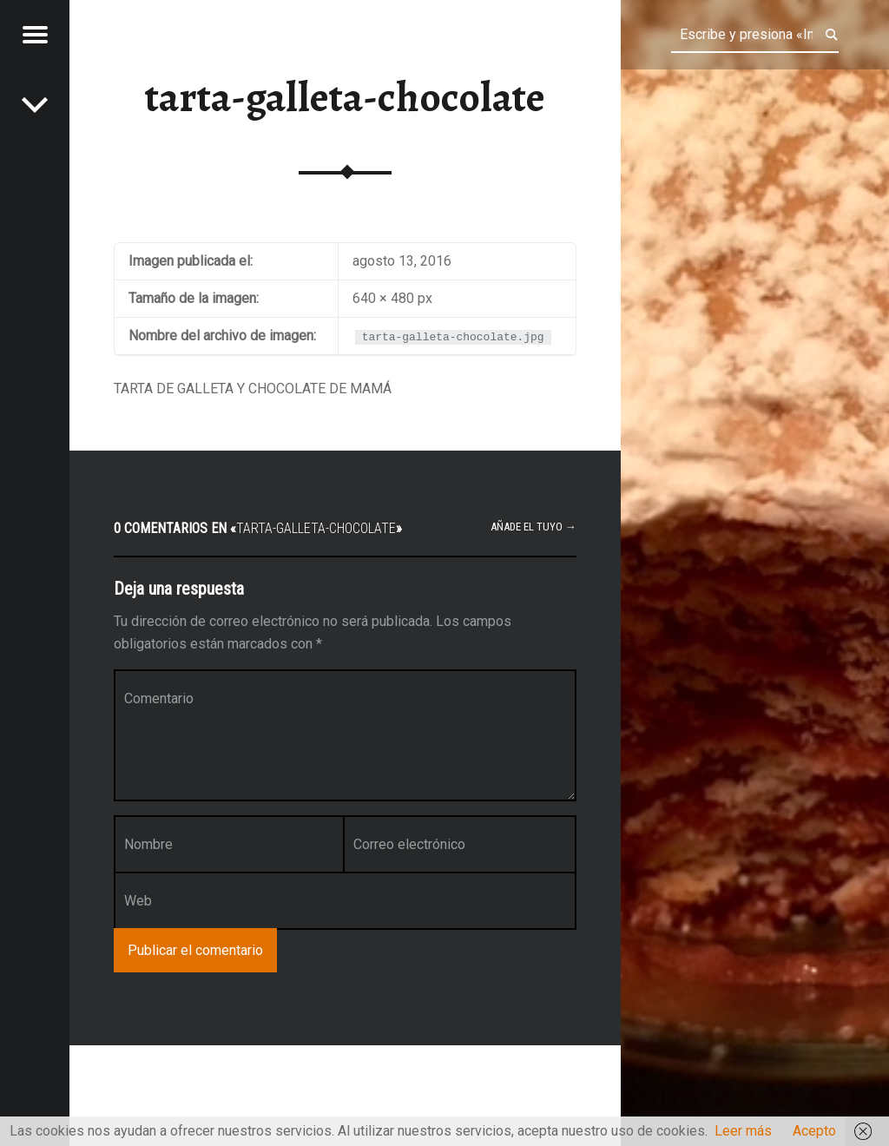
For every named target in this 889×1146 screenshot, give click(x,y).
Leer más (743, 1131)
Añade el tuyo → (533, 526)
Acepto (814, 1131)
